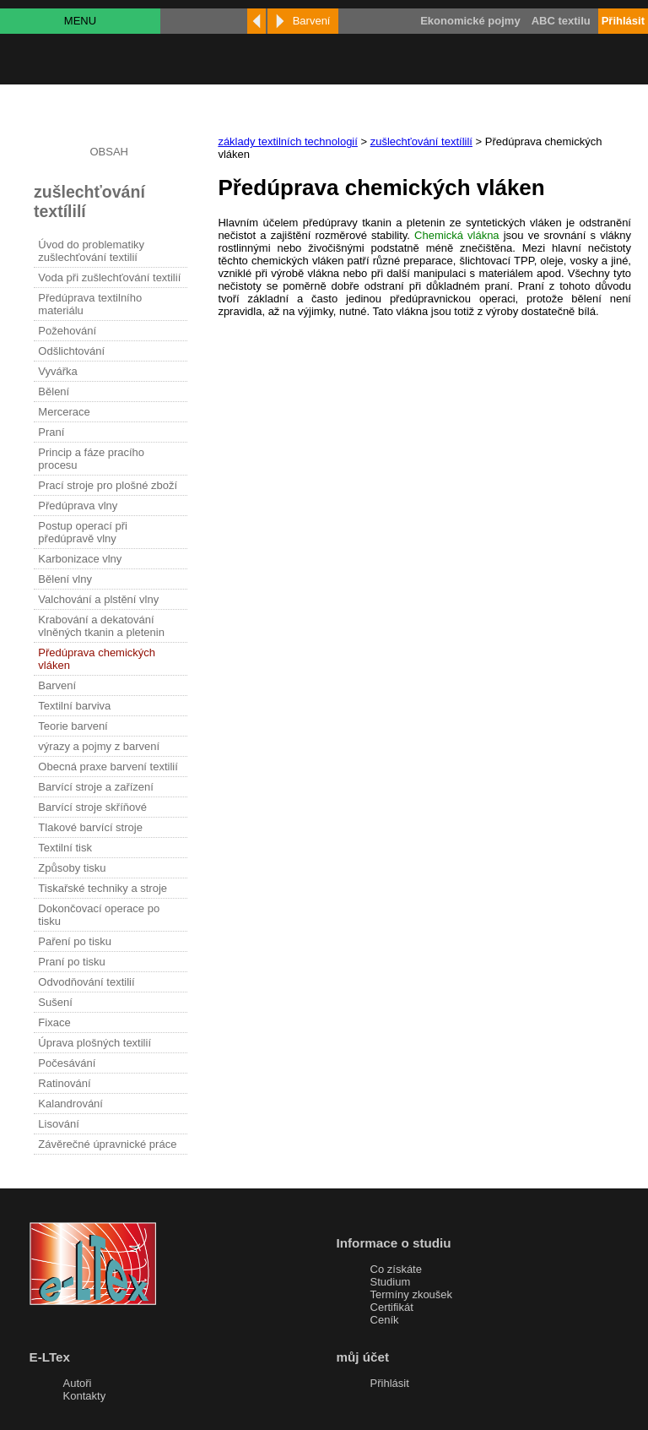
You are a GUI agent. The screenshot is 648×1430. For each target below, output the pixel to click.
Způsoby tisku (71, 868)
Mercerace (63, 411)
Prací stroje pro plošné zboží (107, 485)
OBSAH (108, 151)
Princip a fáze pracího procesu (91, 458)
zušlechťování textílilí (421, 141)
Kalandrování (70, 1103)
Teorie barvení (72, 726)
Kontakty (84, 1395)
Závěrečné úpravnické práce (107, 1144)
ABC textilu (561, 20)
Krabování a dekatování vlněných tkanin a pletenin (101, 626)
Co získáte (396, 1269)
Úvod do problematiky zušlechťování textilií (91, 251)
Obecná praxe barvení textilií (107, 766)
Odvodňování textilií (86, 982)
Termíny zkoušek (411, 1294)
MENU (80, 20)
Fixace (54, 1022)
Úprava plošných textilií (94, 1042)
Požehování (67, 330)
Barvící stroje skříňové (92, 807)
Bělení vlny (65, 579)
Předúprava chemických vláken (96, 659)
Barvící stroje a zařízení (96, 786)
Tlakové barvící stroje (90, 827)
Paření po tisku (74, 941)
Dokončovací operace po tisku (98, 914)
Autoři (77, 1383)
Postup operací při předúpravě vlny (82, 532)
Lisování (58, 1123)
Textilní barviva (74, 705)
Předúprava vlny (77, 505)
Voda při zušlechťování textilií (109, 277)
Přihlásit (389, 1383)
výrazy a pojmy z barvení (98, 746)
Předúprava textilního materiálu (90, 304)
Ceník (384, 1319)
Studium (390, 1281)
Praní (51, 432)
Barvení (57, 685)
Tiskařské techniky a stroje (102, 888)
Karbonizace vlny (80, 558)
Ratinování (64, 1083)
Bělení (53, 391)
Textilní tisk (65, 847)
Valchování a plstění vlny (98, 599)
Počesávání (66, 1063)
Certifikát (391, 1307)
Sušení (55, 1002)
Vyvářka (57, 371)
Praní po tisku (71, 961)
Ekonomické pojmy (470, 20)
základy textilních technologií (287, 141)
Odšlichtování (71, 351)
